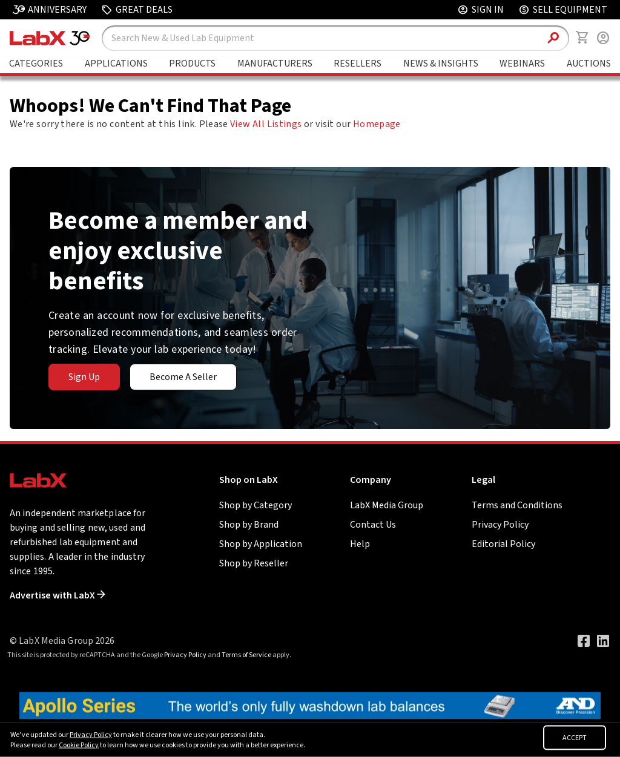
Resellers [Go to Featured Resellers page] (357, 63)
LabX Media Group (386, 505)
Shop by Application (260, 544)
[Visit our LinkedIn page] (603, 641)
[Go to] (310, 705)
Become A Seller (183, 377)
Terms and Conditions (517, 505)
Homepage (377, 124)
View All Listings (266, 124)
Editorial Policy (503, 544)
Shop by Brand (249, 524)
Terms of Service (246, 655)
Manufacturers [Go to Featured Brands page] (274, 63)
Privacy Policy (500, 524)
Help (360, 544)
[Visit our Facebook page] (583, 641)
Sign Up (84, 377)
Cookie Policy (79, 745)
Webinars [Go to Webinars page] (522, 63)
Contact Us (373, 524)
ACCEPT (574, 738)
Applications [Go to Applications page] (116, 63)
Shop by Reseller (253, 563)
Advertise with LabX (57, 595)
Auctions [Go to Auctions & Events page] (589, 63)
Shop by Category (255, 505)
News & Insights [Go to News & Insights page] (440, 63)
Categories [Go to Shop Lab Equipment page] (36, 63)
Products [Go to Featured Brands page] (192, 63)
